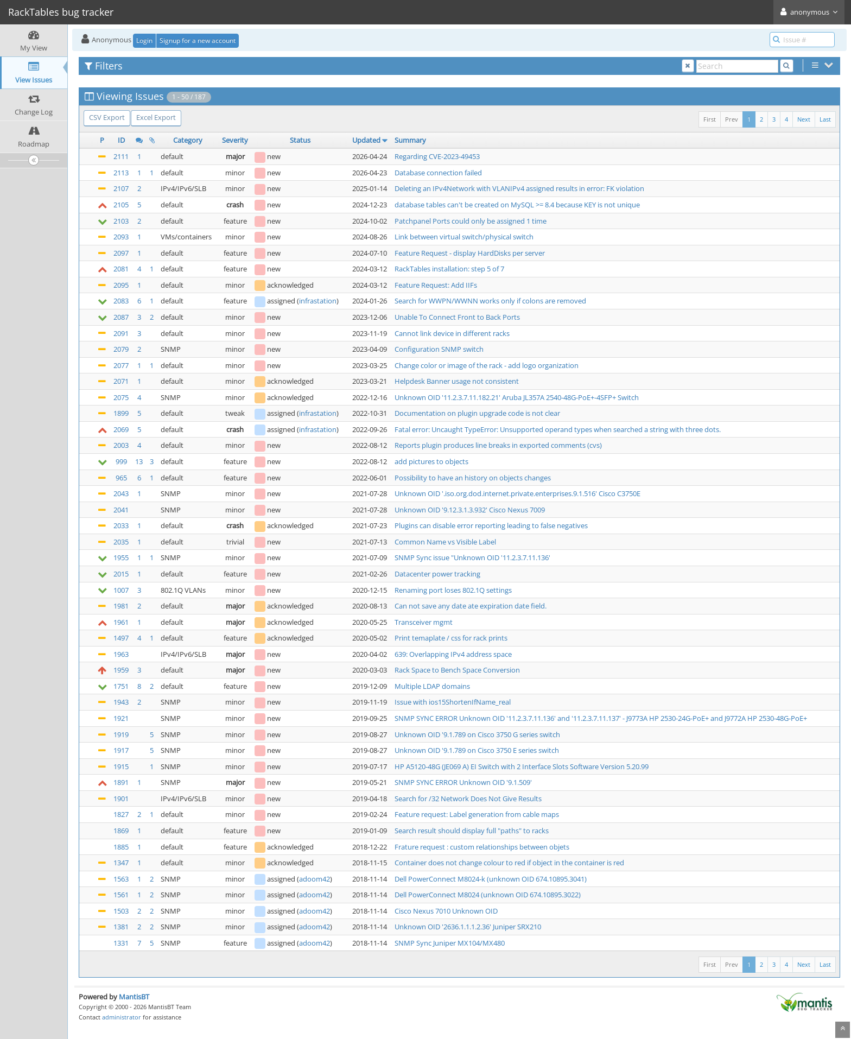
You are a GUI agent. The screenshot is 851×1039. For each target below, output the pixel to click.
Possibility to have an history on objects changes (473, 478)
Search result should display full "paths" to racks (472, 830)
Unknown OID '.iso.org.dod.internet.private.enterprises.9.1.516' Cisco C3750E (517, 493)
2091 (121, 333)
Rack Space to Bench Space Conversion (457, 670)
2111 (121, 156)
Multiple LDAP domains (432, 686)
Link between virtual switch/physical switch (464, 237)
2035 (121, 542)
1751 (121, 686)
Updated (366, 140)
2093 (121, 237)
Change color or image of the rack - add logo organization (487, 365)
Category (187, 140)
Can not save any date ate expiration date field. (471, 606)
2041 (121, 510)
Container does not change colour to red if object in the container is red (509, 862)
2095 (121, 285)
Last (825, 119)
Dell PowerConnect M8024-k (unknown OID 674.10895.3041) (491, 879)
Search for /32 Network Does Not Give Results (468, 798)
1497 (121, 638)
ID (121, 140)
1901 (121, 798)
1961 (121, 622)
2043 (121, 493)
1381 (121, 927)
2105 (121, 205)
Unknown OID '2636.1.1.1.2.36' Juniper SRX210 (468, 927)
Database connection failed (438, 173)
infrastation (317, 301)
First (709, 119)
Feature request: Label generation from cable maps (477, 814)
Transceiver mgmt (424, 622)
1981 (121, 606)
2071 (121, 381)
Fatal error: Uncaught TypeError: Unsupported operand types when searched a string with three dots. (558, 429)
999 (121, 461)
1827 (121, 814)
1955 (121, 557)
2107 (121, 188)
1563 (121, 879)
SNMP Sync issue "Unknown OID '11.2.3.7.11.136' (472, 557)
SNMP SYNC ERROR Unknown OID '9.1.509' (463, 782)
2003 (121, 445)
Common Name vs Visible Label (445, 542)
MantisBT (134, 997)
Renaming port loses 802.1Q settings (453, 590)
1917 (121, 750)
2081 (121, 269)
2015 (121, 574)
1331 (121, 943)
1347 (121, 862)
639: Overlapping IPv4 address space (453, 654)
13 (139, 461)
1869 (121, 830)
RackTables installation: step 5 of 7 (449, 269)
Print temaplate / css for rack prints (451, 638)
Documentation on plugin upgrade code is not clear (477, 413)
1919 (121, 734)
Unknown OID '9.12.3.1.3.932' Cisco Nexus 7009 (470, 510)
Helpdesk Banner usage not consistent (457, 381)
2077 (121, 365)
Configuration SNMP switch (439, 349)
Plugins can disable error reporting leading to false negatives (491, 525)
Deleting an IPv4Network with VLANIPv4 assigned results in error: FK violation (519, 188)
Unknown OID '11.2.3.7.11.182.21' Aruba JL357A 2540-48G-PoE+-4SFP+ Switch (517, 397)
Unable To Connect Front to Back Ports (457, 317)
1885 (121, 847)
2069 (121, 429)
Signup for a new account (198, 40)
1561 (121, 894)
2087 (121, 317)
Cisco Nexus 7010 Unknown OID (446, 911)
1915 (121, 766)
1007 (121, 590)
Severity (235, 140)
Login (144, 40)
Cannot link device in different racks (452, 333)
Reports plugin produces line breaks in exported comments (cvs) (498, 445)
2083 (121, 301)
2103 (121, 221)
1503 (121, 911)
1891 (121, 782)
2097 (121, 253)
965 (121, 478)
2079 (121, 349)
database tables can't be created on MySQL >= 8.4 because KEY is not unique (517, 205)
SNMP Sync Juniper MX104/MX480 (450, 943)
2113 (121, 173)
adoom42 (314, 879)
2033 (121, 525)
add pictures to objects (431, 461)
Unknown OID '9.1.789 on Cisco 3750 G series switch (477, 734)
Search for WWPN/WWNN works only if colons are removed (490, 301)
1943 (121, 702)
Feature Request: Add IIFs (436, 285)
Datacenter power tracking (437, 574)
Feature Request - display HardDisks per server (470, 253)
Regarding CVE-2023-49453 (437, 156)
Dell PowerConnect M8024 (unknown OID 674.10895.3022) (488, 894)
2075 (121, 397)
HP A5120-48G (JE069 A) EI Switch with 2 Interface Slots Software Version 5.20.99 (522, 766)
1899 (121, 413)
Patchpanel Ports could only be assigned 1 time (471, 221)
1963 (121, 654)
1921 (121, 718)
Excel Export (156, 117)
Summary (410, 140)
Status (300, 140)
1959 (121, 670)
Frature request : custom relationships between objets (482, 847)
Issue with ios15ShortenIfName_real (453, 702)
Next (803, 119)
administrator (121, 1017)
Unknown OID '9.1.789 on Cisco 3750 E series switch (477, 750)
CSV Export (107, 117)
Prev (731, 119)
